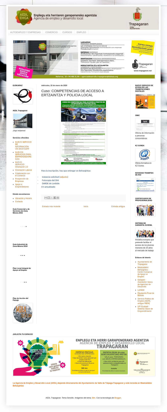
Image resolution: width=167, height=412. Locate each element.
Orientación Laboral (23, 170)
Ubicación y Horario (23, 198)
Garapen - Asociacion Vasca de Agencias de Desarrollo (145, 283)
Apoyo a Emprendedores (22, 185)
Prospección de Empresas (21, 180)
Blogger (117, 398)
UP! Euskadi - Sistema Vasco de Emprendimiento (145, 308)
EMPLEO (81, 32)
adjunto (63, 176)
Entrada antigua (118, 206)
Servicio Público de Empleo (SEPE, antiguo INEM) (146, 301)
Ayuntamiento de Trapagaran (145, 263)
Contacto (19, 201)
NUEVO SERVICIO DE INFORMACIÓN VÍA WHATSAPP (23, 145)
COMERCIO (51, 32)
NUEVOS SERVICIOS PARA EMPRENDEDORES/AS (23, 155)
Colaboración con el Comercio (22, 174)
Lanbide (141, 290)
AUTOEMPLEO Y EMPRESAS (25, 32)
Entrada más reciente (51, 206)
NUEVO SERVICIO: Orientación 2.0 (21, 164)
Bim (93, 398)
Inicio (86, 206)
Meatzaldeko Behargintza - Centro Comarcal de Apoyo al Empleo (145, 272)
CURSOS (67, 32)
